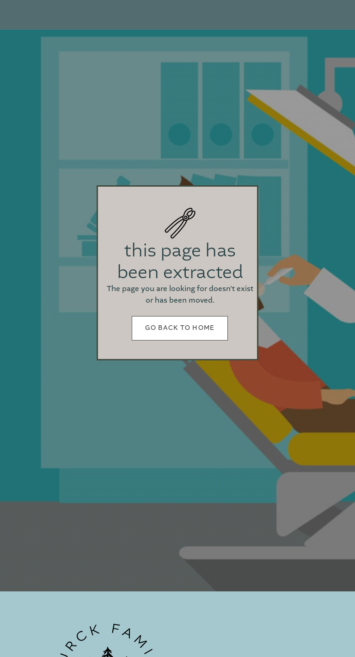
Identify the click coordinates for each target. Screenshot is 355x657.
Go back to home (179, 328)
